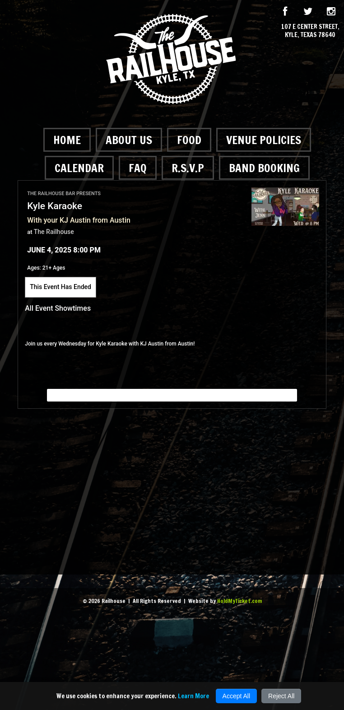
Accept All (236, 696)
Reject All (281, 696)
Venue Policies (263, 140)
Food (189, 140)
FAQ (138, 168)
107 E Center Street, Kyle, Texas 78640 (310, 31)
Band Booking (264, 168)
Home (67, 140)
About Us (129, 140)
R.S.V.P (188, 168)
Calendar (79, 168)
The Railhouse (54, 231)
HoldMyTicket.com (239, 601)
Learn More (193, 696)
